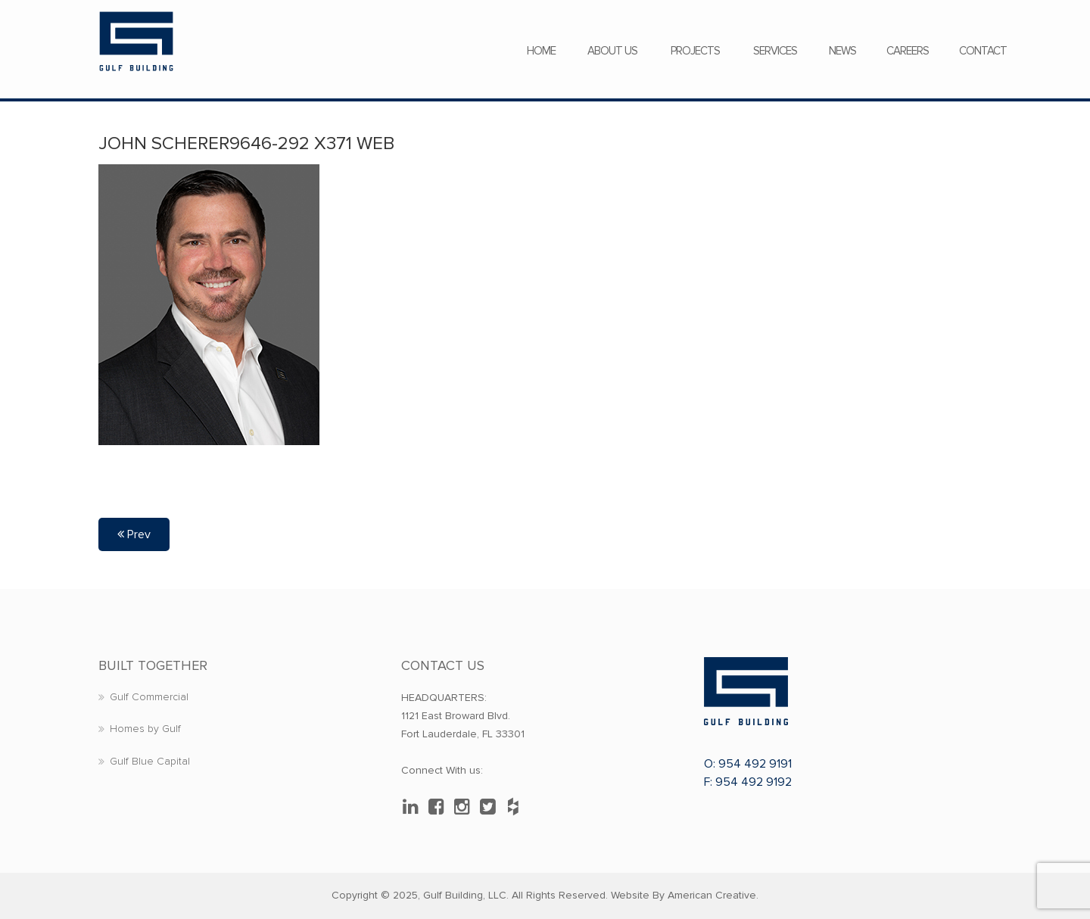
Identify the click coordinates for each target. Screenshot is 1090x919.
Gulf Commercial (149, 696)
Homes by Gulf (145, 728)
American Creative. (713, 895)
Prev (134, 534)
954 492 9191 (755, 763)
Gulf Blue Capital (150, 761)
